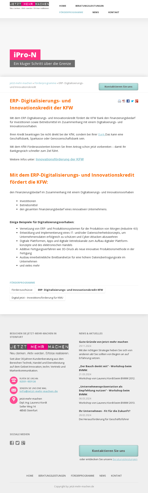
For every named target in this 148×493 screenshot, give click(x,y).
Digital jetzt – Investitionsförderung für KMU (37, 297)
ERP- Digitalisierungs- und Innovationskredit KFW (70, 290)
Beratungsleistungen (89, 5)
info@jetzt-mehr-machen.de (39, 391)
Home (62, 5)
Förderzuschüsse (22, 290)
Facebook (12, 443)
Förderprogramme (71, 12)
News (95, 12)
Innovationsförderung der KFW (60, 159)
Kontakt (113, 12)
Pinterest (23, 443)
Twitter (17, 443)
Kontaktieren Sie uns (118, 86)
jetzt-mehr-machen (21, 83)
